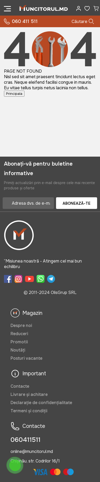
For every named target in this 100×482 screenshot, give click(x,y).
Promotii (19, 342)
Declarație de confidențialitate (41, 402)
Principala (14, 93)
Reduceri (19, 333)
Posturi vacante (26, 358)
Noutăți (18, 350)
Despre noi (21, 325)
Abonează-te (77, 203)
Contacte (20, 386)
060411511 (26, 440)
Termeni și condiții (29, 411)
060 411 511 (21, 21)
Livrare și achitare (29, 394)
